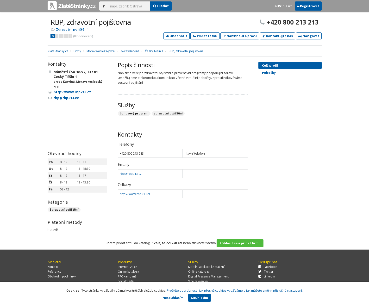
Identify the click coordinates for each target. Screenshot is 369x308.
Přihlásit (283, 6)
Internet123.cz (127, 267)
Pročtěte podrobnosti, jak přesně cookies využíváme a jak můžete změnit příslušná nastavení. (235, 290)
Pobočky (269, 72)
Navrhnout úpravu (240, 36)
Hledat (161, 6)
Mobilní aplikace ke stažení (206, 267)
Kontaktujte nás (277, 36)
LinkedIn (266, 276)
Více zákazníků (198, 281)
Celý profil (270, 65)
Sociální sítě (126, 281)
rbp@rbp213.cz (131, 173)
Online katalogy (128, 272)
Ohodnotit (176, 36)
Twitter (265, 272)
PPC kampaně (127, 276)
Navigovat (308, 36)
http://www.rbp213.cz (135, 194)
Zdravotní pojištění (72, 29)
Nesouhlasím (173, 297)
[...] (128, 6)
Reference (54, 272)
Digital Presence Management (208, 276)
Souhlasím (199, 297)
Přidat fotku (205, 36)
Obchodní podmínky (62, 276)
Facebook (267, 267)
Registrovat (308, 6)
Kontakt (53, 267)
